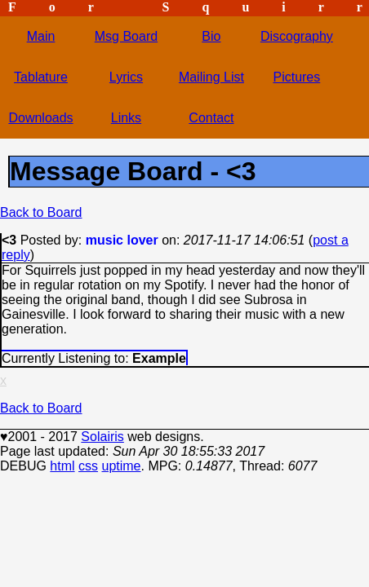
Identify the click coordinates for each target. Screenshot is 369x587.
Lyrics (126, 77)
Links (126, 118)
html (62, 466)
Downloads (40, 118)
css (88, 466)
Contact (211, 118)
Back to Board (41, 212)
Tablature (41, 77)
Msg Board (126, 36)
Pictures (296, 77)
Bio (211, 36)
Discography (296, 36)
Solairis (102, 437)
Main (41, 36)
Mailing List (211, 77)
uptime (120, 466)
